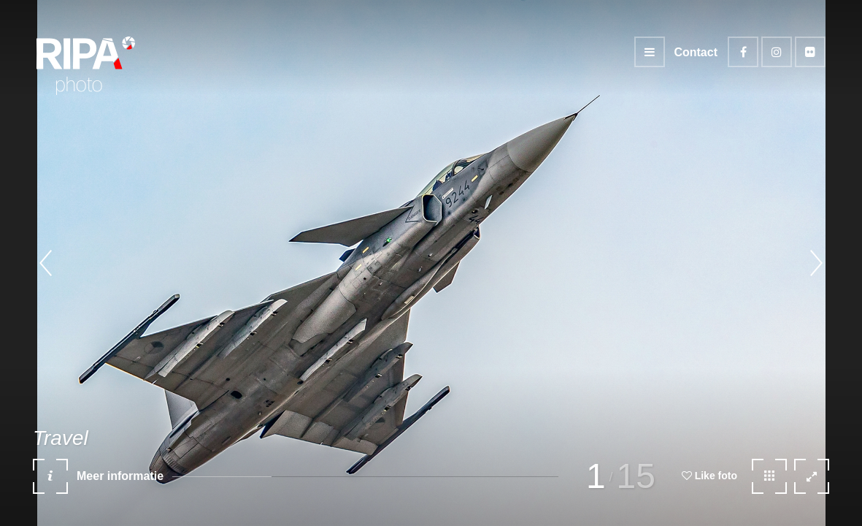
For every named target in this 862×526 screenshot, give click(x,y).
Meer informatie (98, 481)
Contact (695, 52)
